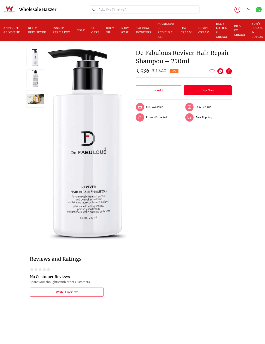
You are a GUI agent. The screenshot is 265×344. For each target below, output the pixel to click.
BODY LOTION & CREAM (221, 30)
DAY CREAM (186, 30)
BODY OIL (110, 30)
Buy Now (207, 90)
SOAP (81, 30)
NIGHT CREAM (203, 30)
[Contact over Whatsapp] (259, 9)
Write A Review (67, 292)
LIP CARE (95, 30)
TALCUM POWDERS (143, 30)
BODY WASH (125, 30)
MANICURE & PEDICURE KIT (166, 30)
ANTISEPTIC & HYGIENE (12, 30)
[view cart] (248, 9)
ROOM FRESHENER (37, 30)
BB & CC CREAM (239, 30)
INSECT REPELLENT (61, 30)
